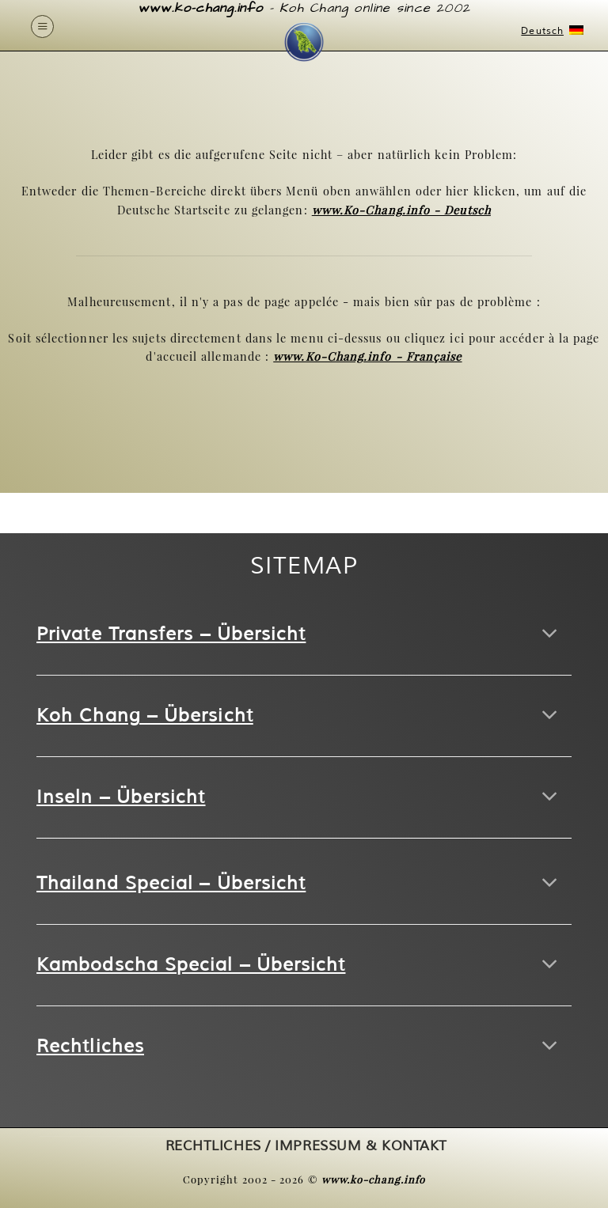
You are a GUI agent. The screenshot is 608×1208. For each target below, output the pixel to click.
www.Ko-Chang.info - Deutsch (401, 210)
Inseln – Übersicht (120, 797)
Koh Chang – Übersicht (144, 715)
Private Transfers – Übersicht (171, 634)
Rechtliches (90, 1046)
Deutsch (549, 32)
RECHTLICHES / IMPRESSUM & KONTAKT (306, 1146)
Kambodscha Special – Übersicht (190, 964)
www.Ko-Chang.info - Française (367, 356)
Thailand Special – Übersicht (171, 883)
